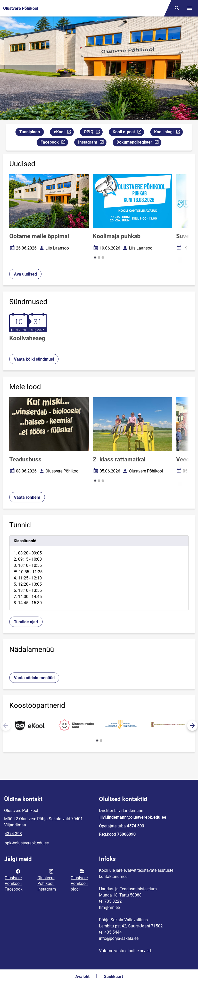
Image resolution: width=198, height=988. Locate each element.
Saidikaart (113, 976)
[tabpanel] (99, 572)
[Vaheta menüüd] (189, 8)
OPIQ (93, 132)
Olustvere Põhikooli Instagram (46, 880)
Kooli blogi (168, 132)
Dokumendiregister (138, 142)
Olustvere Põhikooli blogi (79, 880)
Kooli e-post (128, 132)
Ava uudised (25, 274)
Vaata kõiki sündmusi (34, 359)
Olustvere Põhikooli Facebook (13, 880)
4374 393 (13, 833)
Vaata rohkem (27, 497)
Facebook (54, 142)
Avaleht (82, 976)
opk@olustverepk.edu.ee (27, 843)
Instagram (92, 142)
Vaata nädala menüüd (34, 677)
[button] (95, 257)
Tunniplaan (29, 131)
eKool (64, 132)
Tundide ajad (26, 621)
